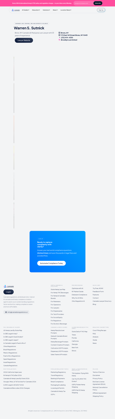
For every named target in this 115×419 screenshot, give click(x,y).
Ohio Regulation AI (78, 301)
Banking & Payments (58, 378)
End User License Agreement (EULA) (99, 383)
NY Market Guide (77, 291)
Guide (95, 340)
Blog (94, 304)
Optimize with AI (77, 288)
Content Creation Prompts (60, 345)
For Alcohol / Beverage (59, 324)
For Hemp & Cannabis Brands (58, 297)
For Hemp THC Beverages (60, 293)
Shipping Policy (98, 396)
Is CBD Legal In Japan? (10, 340)
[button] (26, 10)
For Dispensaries (56, 311)
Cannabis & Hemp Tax (58, 391)
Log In (8, 292)
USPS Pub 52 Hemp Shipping (78, 391)
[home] (15, 10)
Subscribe (98, 3)
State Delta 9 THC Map (79, 331)
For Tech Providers (57, 314)
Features (96, 295)
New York (75, 347)
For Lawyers (55, 308)
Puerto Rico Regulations (11, 356)
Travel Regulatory (57, 375)
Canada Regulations (10, 365)
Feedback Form (98, 291)
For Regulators (56, 321)
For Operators (56, 305)
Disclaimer (96, 375)
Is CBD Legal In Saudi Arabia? (13, 337)
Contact (96, 298)
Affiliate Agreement (99, 393)
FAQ (94, 334)
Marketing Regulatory (58, 372)
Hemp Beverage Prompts (59, 342)
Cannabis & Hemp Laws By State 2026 (16, 378)
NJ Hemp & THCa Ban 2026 (12, 375)
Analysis (95, 337)
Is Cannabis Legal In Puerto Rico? (14, 343)
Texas (74, 335)
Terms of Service (98, 372)
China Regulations (9, 346)
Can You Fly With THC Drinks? (79, 380)
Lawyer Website (24, 40)
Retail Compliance (57, 382)
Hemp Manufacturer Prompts (57, 331)
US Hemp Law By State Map (12, 330)
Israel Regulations (9, 362)
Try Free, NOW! (98, 288)
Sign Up (101, 10)
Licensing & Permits (57, 388)
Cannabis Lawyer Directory (102, 301)
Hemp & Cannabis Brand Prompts (59, 337)
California (75, 341)
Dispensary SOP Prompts (59, 351)
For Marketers (55, 301)
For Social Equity (56, 317)
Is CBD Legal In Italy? (10, 334)
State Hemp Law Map (58, 289)
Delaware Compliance (79, 295)
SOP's (53, 394)
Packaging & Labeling (58, 385)
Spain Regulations (9, 359)
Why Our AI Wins (77, 298)
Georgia (75, 344)
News (95, 343)
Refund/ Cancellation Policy (100, 388)
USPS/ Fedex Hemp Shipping (78, 386)
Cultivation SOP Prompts (59, 348)
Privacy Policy (97, 378)
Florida (74, 338)
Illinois (74, 351)
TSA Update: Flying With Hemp (80, 374)
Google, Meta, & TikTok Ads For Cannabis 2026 (19, 382)
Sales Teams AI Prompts (59, 354)
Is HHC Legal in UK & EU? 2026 (13, 385)
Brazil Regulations (9, 350)
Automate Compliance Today (51, 263)
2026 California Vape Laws (12, 372)
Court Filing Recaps (99, 330)
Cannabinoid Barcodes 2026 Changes (16, 388)
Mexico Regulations (10, 353)
